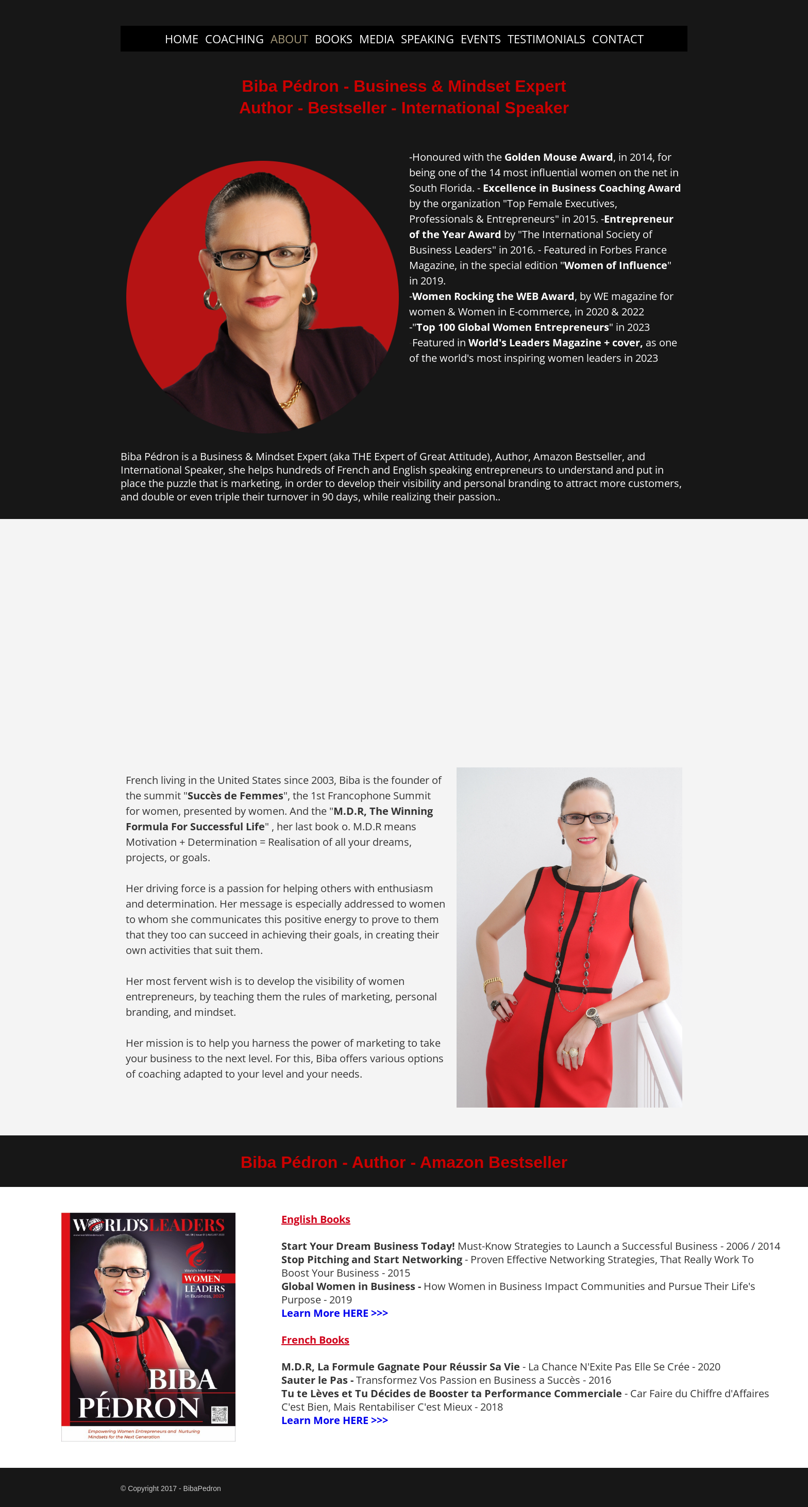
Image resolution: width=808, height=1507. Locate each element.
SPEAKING (427, 38)
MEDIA (376, 38)
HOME (181, 38)
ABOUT (289, 38)
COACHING (234, 38)
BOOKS (333, 38)
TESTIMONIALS (546, 38)
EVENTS (481, 38)
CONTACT (618, 38)
